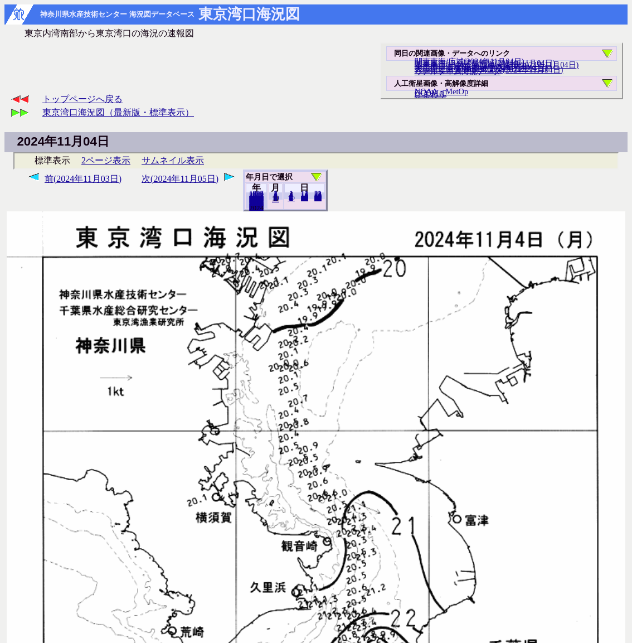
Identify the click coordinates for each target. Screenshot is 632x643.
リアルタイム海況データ (457, 71)
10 (291, 198)
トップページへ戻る (82, 99)
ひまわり (430, 94)
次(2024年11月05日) (180, 178)
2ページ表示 (105, 160)
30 (318, 198)
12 (275, 199)
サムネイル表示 (173, 160)
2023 (256, 207)
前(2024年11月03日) (83, 178)
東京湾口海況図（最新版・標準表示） (118, 112)
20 (304, 198)
